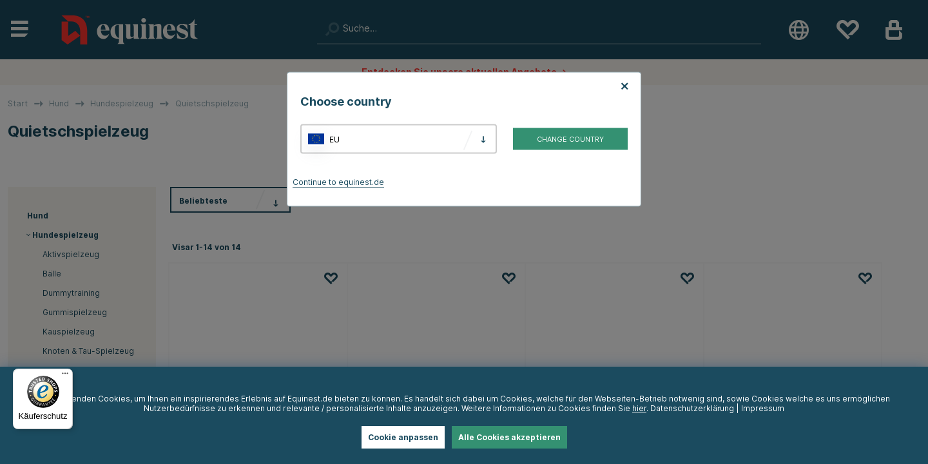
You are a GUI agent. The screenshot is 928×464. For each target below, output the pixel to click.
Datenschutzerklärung (692, 408)
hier (639, 408)
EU (334, 139)
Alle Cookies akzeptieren (509, 437)
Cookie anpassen (403, 437)
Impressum (762, 408)
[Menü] (65, 376)
